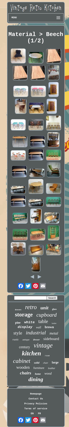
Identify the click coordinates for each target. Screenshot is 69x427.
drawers (18, 310)
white (29, 322)
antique (25, 339)
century (24, 347)
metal (53, 333)
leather (51, 368)
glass (54, 309)
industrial (36, 332)
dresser (36, 339)
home (38, 374)
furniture (38, 368)
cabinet (21, 361)
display (25, 327)
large (55, 362)
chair (45, 362)
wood (48, 373)
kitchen (31, 353)
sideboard (51, 338)
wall (38, 327)
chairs (25, 373)
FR (39, 413)
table (43, 321)
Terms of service (35, 408)
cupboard (46, 315)
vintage (43, 345)
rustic (16, 339)
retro (31, 307)
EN (32, 413)
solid (36, 362)
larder (54, 323)
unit (44, 307)
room (47, 356)
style (17, 333)
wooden (23, 367)
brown (49, 327)
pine (17, 322)
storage (24, 314)
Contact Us (36, 398)
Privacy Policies (35, 403)
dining (35, 379)
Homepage (35, 393)
